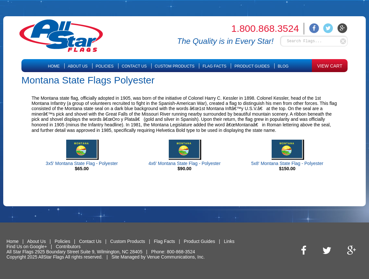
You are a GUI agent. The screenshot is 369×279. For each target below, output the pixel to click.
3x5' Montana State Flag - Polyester (82, 163)
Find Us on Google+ (26, 246)
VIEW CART (329, 66)
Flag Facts (214, 66)
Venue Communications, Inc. (175, 257)
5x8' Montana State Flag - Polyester (287, 163)
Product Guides (251, 66)
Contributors (68, 246)
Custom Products (174, 66)
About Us (78, 66)
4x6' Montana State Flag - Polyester (184, 163)
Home (54, 66)
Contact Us (134, 66)
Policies (105, 66)
